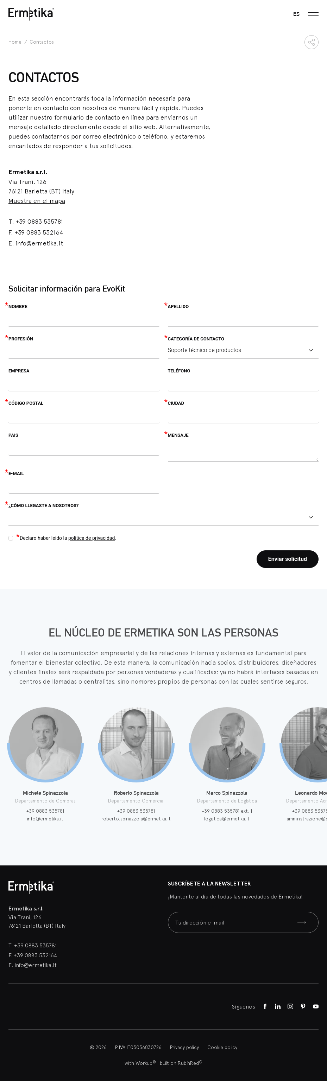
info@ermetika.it (39, 243)
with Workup (140, 1063)
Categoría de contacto (196, 338)
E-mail (16, 473)
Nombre (17, 306)
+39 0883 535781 (39, 221)
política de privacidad (91, 538)
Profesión (20, 338)
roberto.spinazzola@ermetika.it (136, 818)
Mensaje (178, 435)
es (296, 14)
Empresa (18, 370)
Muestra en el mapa (36, 200)
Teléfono (179, 370)
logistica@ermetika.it (227, 818)
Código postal (25, 403)
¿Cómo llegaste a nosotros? (43, 505)
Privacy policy (184, 1047)
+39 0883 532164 (38, 232)
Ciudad (176, 403)
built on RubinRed (181, 1063)
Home (15, 42)
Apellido (178, 306)
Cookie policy (222, 1047)
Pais (13, 435)
